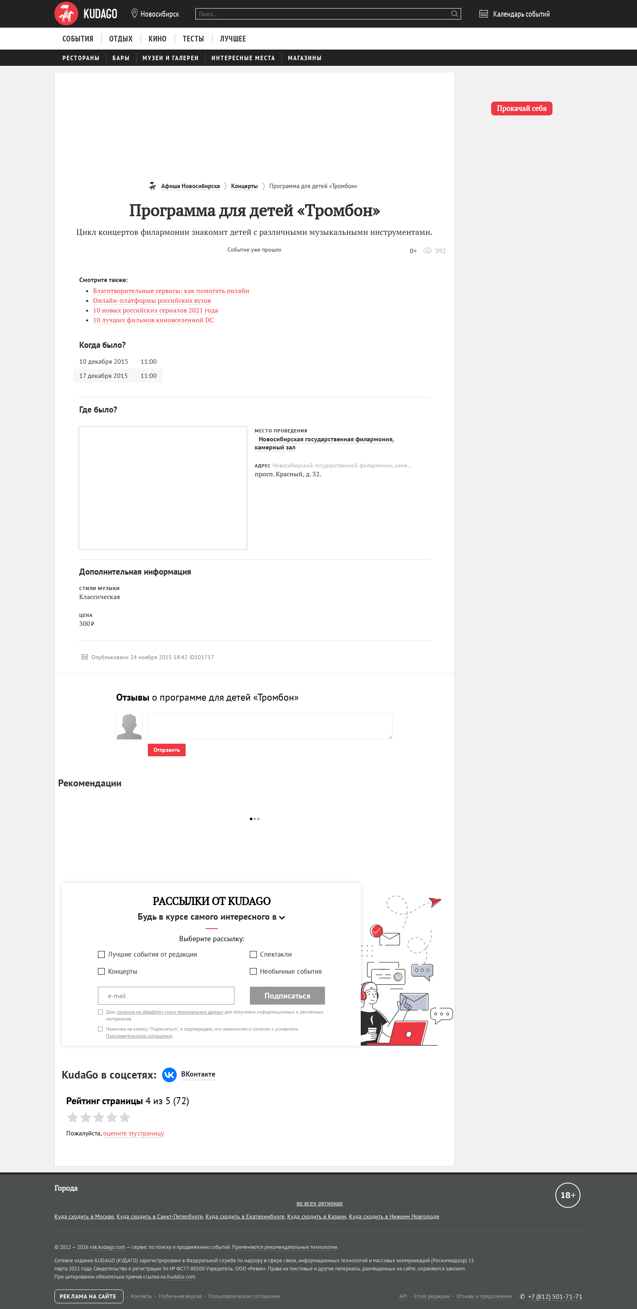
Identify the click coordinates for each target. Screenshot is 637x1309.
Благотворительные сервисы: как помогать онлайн (171, 291)
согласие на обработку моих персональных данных (170, 1012)
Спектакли (276, 954)
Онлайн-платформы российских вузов (152, 300)
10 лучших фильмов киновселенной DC (153, 320)
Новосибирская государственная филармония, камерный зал (324, 443)
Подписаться (287, 995)
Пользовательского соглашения (139, 1036)
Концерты (122, 971)
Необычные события (291, 971)
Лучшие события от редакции (152, 954)
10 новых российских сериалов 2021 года (155, 310)
